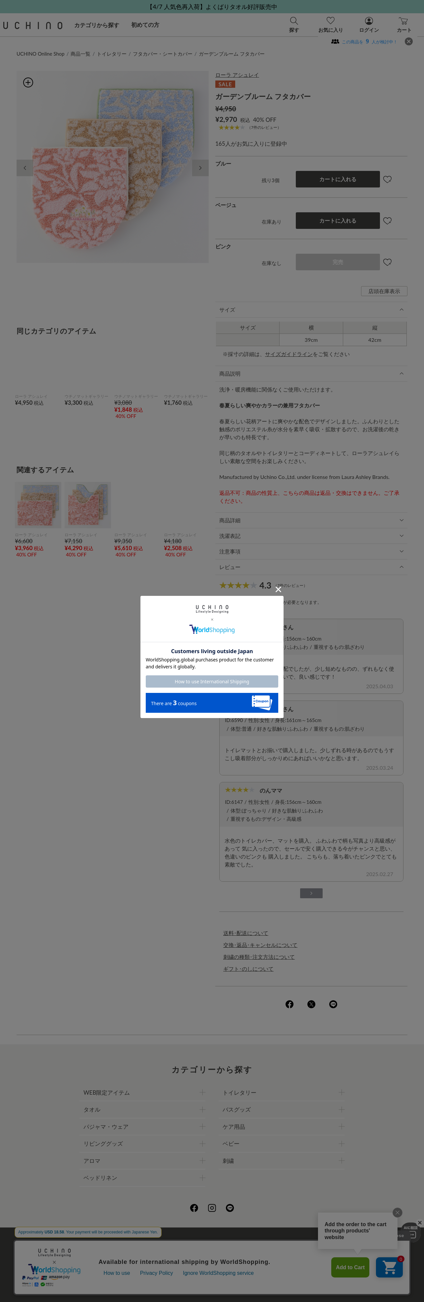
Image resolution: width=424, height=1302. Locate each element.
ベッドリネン (100, 1177)
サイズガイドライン (289, 354)
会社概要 (146, 1242)
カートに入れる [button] (337, 179)
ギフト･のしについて (248, 968)
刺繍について (151, 1257)
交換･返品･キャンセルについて (260, 945)
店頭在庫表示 (384, 291)
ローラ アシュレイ (237, 75)
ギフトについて (193, 1257)
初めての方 (145, 24)
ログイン (274, 602)
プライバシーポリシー (190, 1242)
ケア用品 (234, 1126)
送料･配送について (245, 933)
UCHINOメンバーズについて (254, 1257)
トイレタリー (112, 54)
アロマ (91, 1160)
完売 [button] (338, 262)
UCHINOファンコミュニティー (291, 1242)
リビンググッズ (103, 1143)
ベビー (231, 1143)
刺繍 (228, 1160)
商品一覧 (80, 54)
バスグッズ (237, 1109)
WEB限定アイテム (106, 1092)
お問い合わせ (212, 1272)
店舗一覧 (235, 1242)
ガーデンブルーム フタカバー (232, 54)
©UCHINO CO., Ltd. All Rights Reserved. (212, 1289)
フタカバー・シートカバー (162, 54)
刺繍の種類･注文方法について (259, 957)
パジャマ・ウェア (106, 1126)
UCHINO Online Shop (41, 54)
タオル (91, 1109)
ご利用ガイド (112, 1242)
